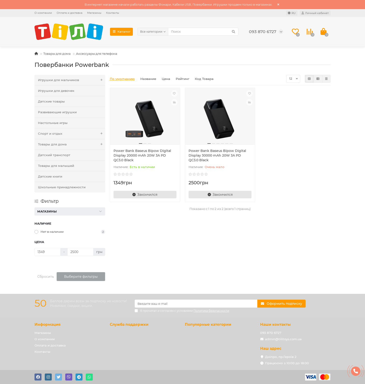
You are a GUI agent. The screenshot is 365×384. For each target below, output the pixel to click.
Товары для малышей (56, 166)
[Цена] (47, 252)
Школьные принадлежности (62, 187)
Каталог (121, 31)
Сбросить (45, 276)
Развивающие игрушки (57, 112)
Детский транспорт (54, 155)
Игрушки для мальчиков (71, 80)
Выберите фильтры (81, 276)
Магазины (94, 12)
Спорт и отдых (71, 134)
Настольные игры (53, 123)
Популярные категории (208, 324)
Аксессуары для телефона (96, 53)
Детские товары (51, 101)
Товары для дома (57, 53)
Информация (47, 324)
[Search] (203, 32)
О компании (43, 12)
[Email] (196, 304)
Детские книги (50, 176)
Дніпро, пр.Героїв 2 (280, 357)
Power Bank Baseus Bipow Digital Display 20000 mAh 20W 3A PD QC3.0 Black (142, 155)
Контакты (112, 12)
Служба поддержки (129, 324)
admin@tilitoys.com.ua (283, 339)
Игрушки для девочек (56, 91)
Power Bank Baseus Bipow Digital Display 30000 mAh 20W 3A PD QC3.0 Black (217, 155)
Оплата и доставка (70, 12)
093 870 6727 (270, 333)
